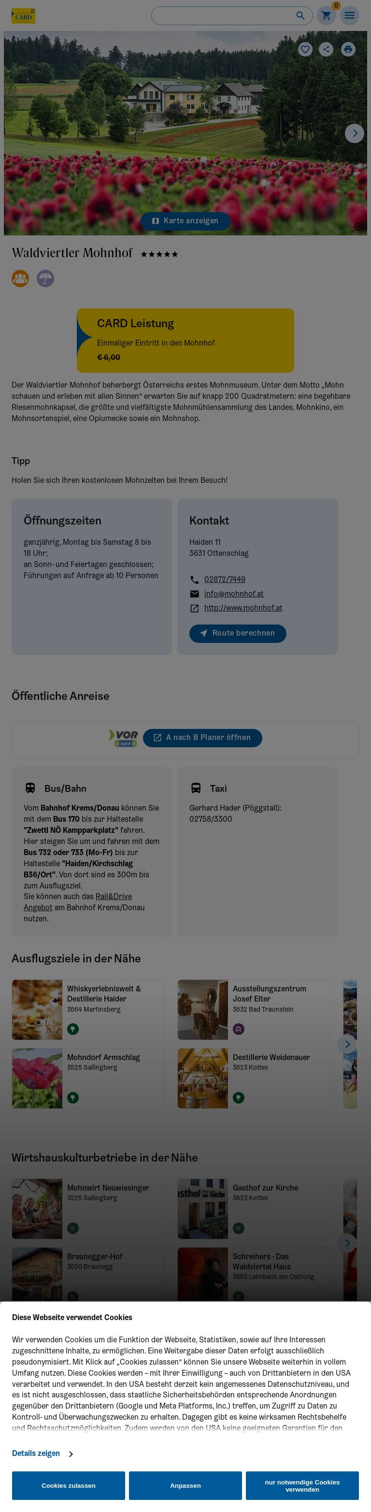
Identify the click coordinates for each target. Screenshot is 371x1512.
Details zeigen (36, 1454)
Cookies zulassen (69, 1485)
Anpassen (185, 1485)
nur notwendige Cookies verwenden (302, 1486)
